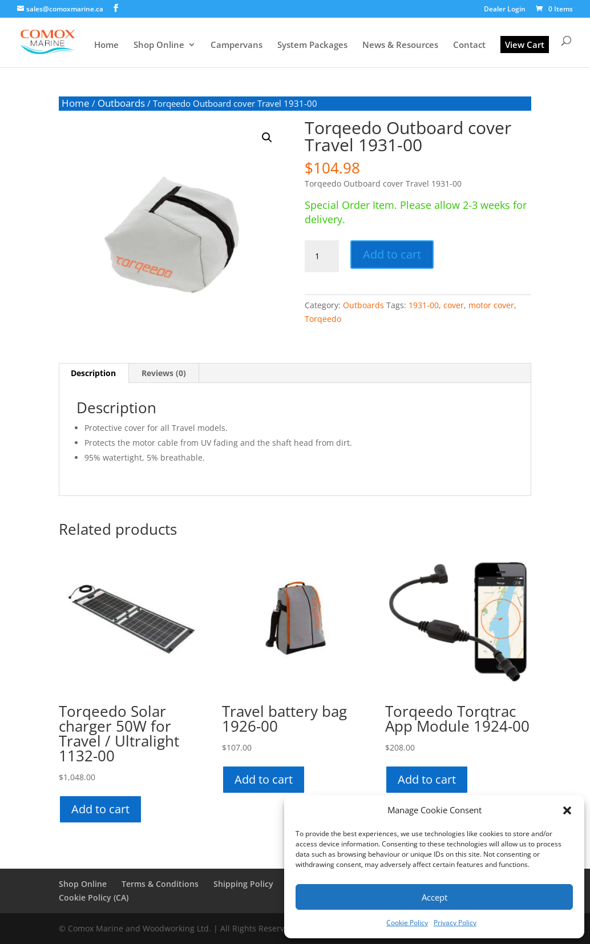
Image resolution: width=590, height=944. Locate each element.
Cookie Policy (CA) (93, 897)
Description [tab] (93, 373)
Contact (469, 45)
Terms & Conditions (160, 883)
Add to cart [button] (100, 809)
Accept (434, 897)
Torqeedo (323, 318)
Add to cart (392, 254)
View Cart (524, 44)
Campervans (236, 45)
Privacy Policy (455, 922)
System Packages (312, 45)
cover (453, 305)
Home (106, 45)
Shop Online (159, 45)
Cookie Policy (407, 922)
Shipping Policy (243, 883)
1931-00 (424, 305)
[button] (567, 810)
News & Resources (400, 45)
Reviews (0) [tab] (164, 373)
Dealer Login (505, 10)
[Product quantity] (322, 256)
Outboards (121, 103)
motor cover (491, 305)
